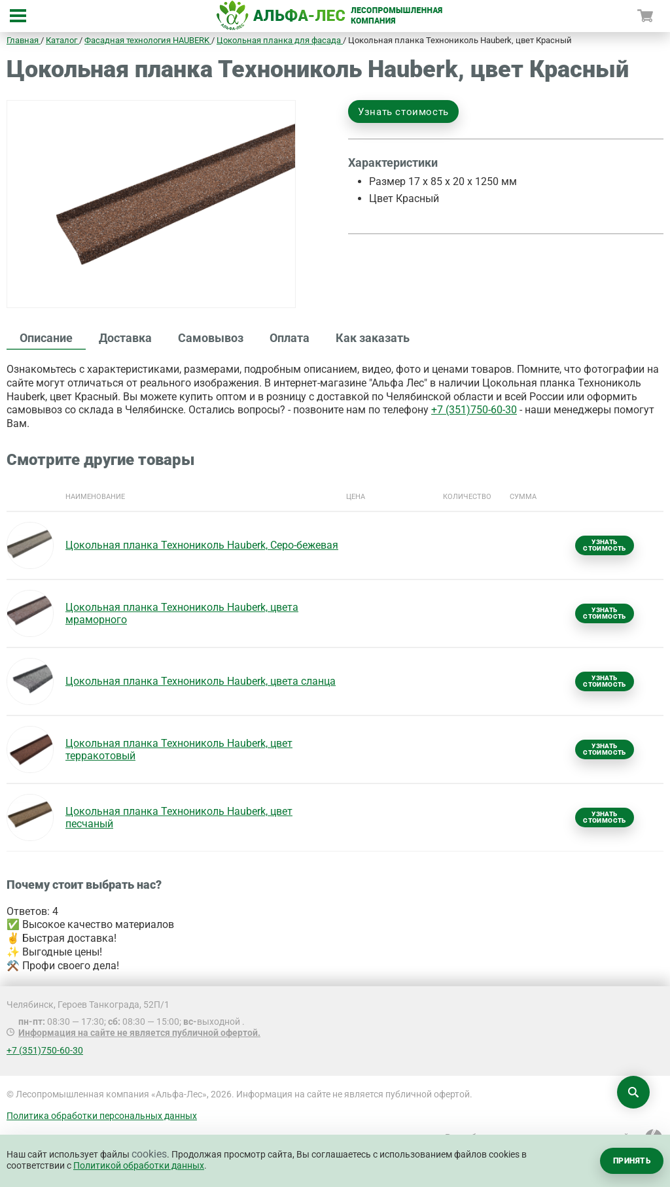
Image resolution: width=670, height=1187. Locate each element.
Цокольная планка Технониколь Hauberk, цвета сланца (200, 681)
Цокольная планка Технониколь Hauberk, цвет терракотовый (178, 749)
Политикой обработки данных (138, 1165)
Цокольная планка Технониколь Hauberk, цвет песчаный (178, 817)
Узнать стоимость (403, 112)
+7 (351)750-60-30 (474, 410)
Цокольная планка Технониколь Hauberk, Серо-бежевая (201, 545)
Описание (46, 338)
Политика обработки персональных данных (102, 1115)
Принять (631, 1160)
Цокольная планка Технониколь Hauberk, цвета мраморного (181, 613)
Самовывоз (210, 338)
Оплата (289, 338)
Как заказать (373, 338)
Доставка (125, 338)
